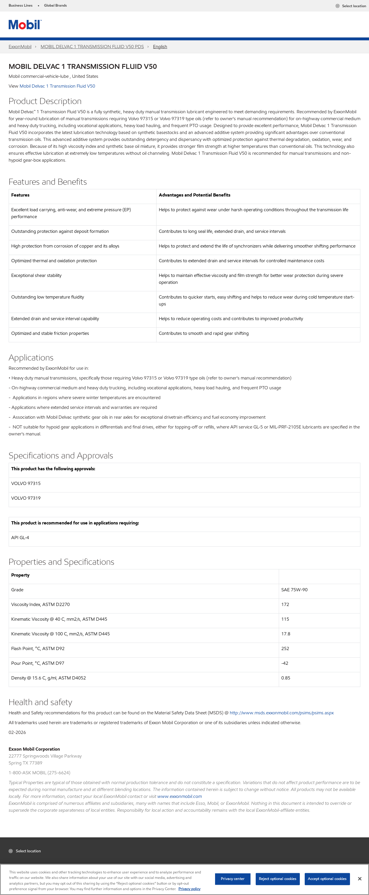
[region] (184, 879)
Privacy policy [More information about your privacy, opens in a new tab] (189, 889)
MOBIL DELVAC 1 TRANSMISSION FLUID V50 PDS (92, 47)
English (160, 47)
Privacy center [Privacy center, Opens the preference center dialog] (232, 878)
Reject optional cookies (278, 878)
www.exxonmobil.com (179, 796)
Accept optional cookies (327, 878)
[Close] (359, 878)
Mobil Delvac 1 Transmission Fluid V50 (57, 86)
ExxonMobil (20, 47)
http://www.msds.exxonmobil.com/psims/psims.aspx (282, 713)
